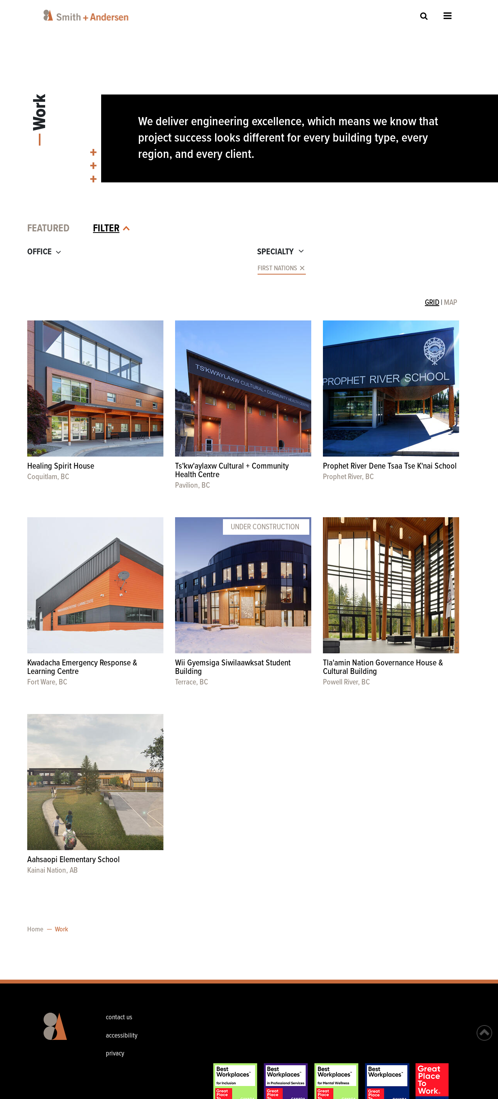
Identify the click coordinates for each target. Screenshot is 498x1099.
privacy (115, 1053)
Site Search (424, 16)
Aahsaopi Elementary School (73, 860)
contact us (119, 1017)
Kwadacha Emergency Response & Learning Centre (82, 667)
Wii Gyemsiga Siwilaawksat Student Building (233, 667)
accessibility (121, 1035)
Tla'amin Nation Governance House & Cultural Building (383, 667)
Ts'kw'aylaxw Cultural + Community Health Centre (232, 471)
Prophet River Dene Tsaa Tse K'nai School (390, 466)
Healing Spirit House (60, 466)
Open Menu (448, 15)
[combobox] (135, 268)
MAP (450, 303)
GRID (432, 303)
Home (35, 929)
